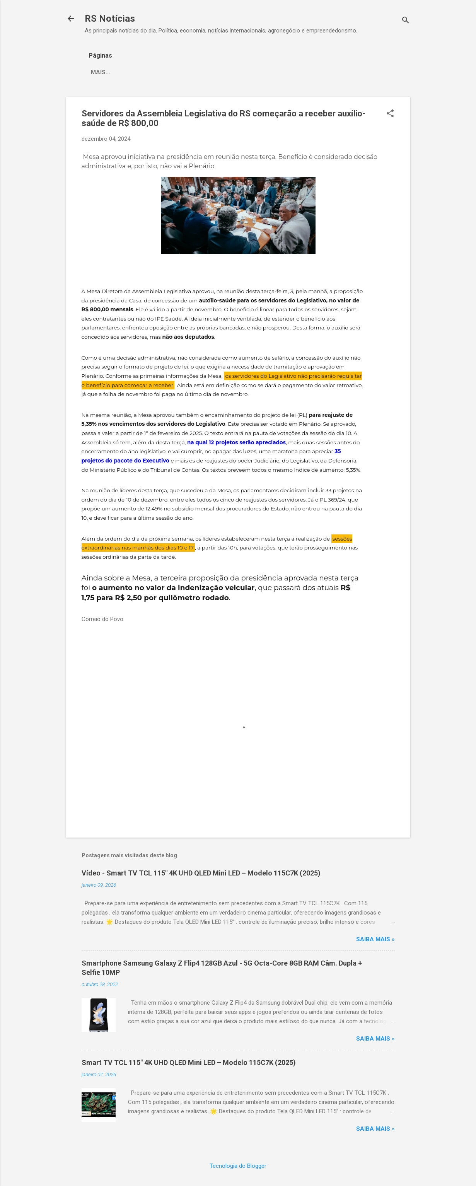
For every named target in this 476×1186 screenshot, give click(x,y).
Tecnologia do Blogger (238, 1165)
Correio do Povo (164, 72)
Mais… (270, 72)
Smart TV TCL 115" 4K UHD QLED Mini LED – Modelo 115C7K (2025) (189, 1062)
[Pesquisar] (405, 21)
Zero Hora (108, 72)
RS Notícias (110, 18)
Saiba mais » (375, 939)
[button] (390, 114)
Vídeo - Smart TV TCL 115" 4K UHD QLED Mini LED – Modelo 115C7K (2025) (201, 873)
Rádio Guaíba (226, 72)
